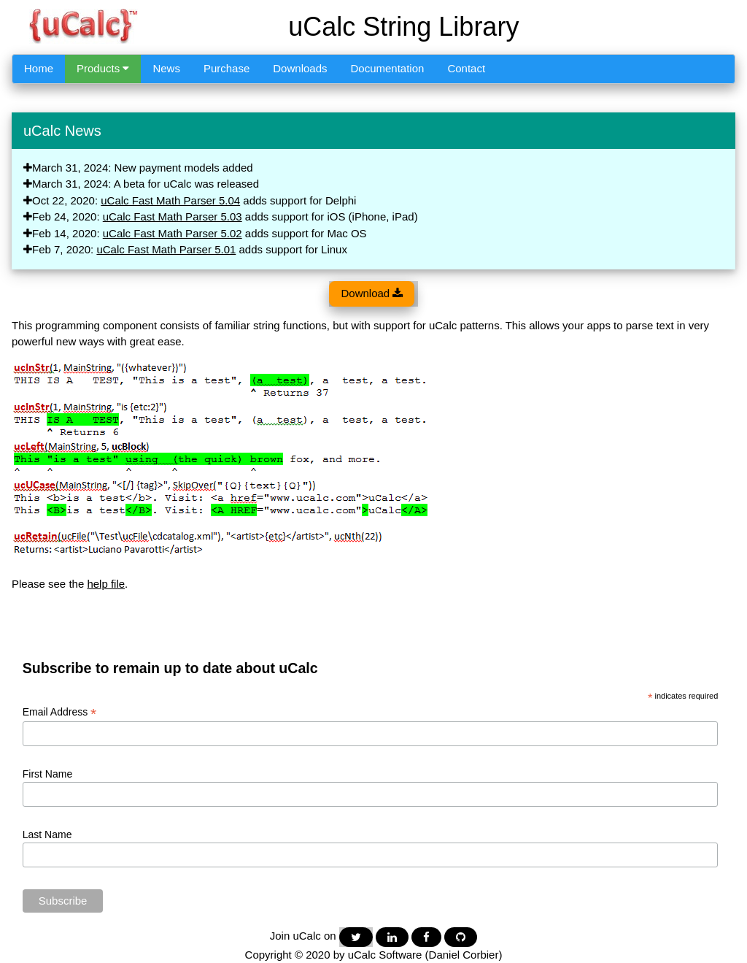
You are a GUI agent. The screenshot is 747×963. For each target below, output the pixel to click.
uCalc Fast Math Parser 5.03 (172, 216)
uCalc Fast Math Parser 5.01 (166, 249)
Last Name (47, 834)
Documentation (388, 68)
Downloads (300, 68)
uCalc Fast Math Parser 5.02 (172, 233)
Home (38, 68)
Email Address (60, 712)
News (166, 68)
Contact (466, 68)
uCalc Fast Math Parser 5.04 (170, 200)
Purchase (226, 68)
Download (372, 293)
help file (106, 584)
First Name (47, 774)
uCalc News (62, 131)
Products (103, 68)
